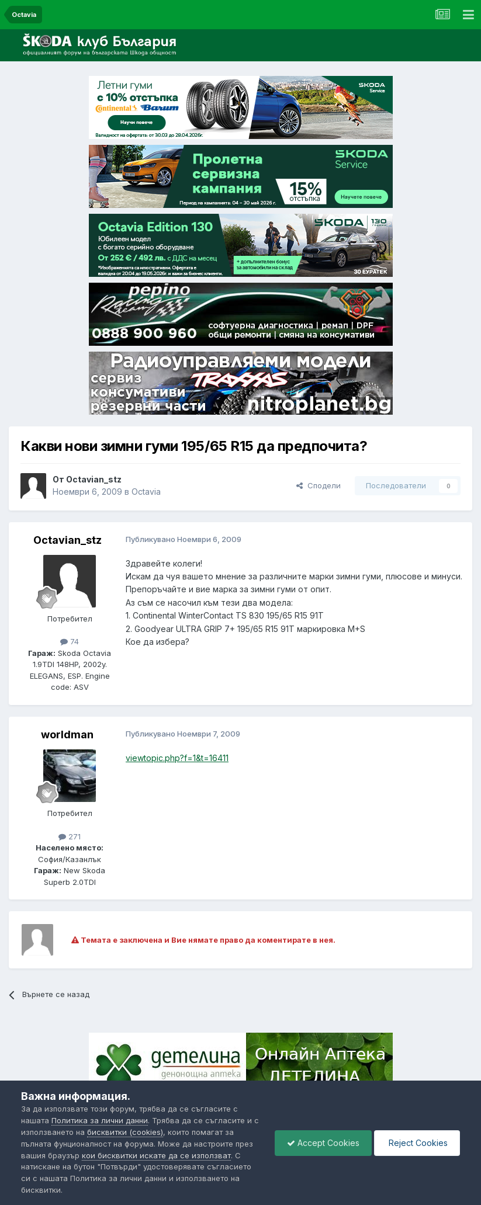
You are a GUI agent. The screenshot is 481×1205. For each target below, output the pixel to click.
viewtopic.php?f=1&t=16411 (177, 758)
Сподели (318, 485)
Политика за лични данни (99, 1120)
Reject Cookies (417, 1143)
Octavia (146, 491)
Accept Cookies (323, 1143)
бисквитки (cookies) (125, 1132)
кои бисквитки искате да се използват (156, 1155)
